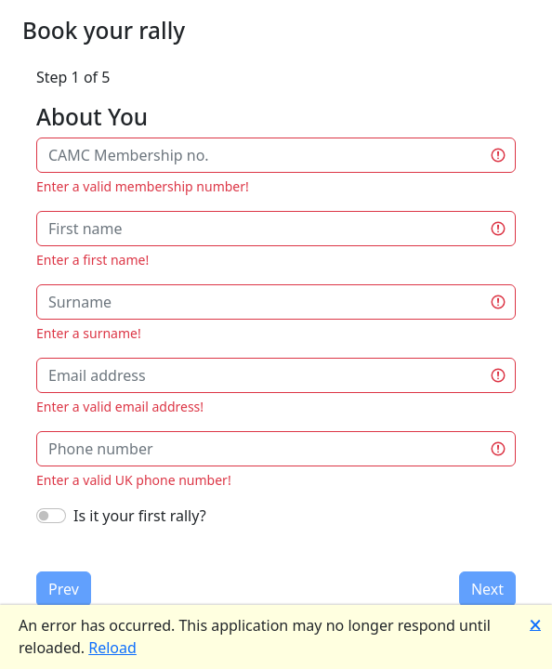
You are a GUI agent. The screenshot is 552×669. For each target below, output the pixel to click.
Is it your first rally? (139, 515)
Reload (112, 647)
